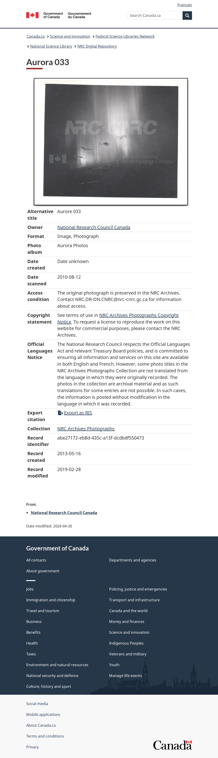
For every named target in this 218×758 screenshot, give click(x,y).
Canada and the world (128, 610)
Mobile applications (43, 714)
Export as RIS (75, 413)
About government (42, 570)
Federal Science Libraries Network (125, 36)
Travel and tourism (42, 610)
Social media (37, 703)
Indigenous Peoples (126, 643)
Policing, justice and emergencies (138, 589)
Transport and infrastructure (134, 599)
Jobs (30, 589)
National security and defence (52, 675)
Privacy (32, 746)
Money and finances (126, 621)
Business (34, 621)
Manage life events (125, 675)
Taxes (31, 654)
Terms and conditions (45, 736)
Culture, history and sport (48, 686)
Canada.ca (36, 36)
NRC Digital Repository (97, 46)
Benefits (33, 632)
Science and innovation (70, 36)
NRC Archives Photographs (86, 428)
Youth (114, 664)
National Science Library (51, 46)
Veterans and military (127, 654)
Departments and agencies (132, 560)
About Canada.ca (41, 725)
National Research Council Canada (93, 227)
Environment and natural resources (57, 664)
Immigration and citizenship (50, 599)
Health (32, 643)
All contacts (36, 560)
